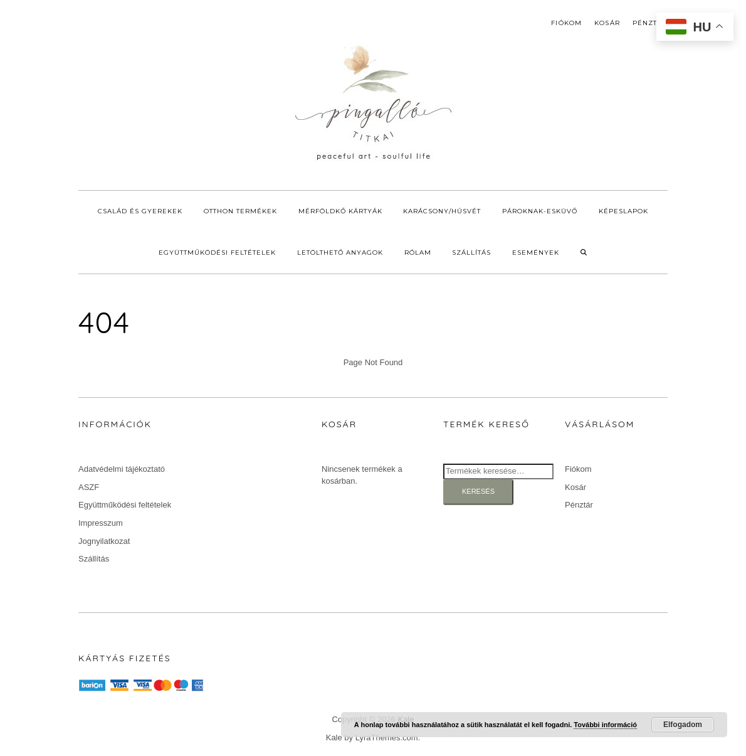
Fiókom (566, 23)
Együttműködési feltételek (217, 252)
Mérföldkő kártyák (340, 211)
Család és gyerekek (140, 211)
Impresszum (100, 523)
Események (535, 252)
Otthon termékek (240, 211)
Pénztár (650, 23)
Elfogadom (682, 724)
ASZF (88, 487)
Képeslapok (623, 211)
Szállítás (471, 252)
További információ (605, 724)
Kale (334, 737)
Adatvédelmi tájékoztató (121, 469)
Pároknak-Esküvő (539, 211)
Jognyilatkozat (104, 541)
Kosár (607, 23)
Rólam (417, 252)
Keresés (478, 491)
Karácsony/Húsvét (442, 211)
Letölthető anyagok (340, 252)
